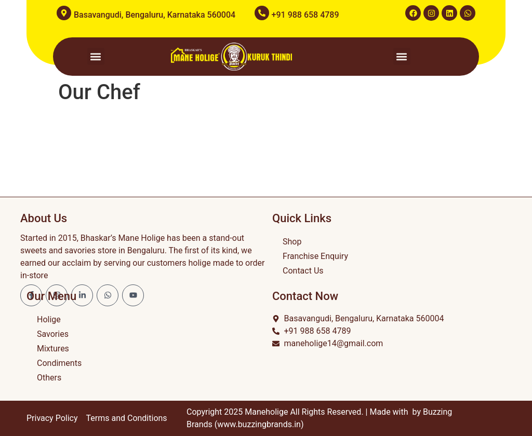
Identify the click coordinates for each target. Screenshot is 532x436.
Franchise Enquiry (315, 256)
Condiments (59, 363)
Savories (53, 334)
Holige (49, 319)
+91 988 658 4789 (305, 15)
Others (49, 378)
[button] (95, 56)
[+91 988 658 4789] (262, 13)
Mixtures (53, 348)
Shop (292, 242)
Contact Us (303, 271)
